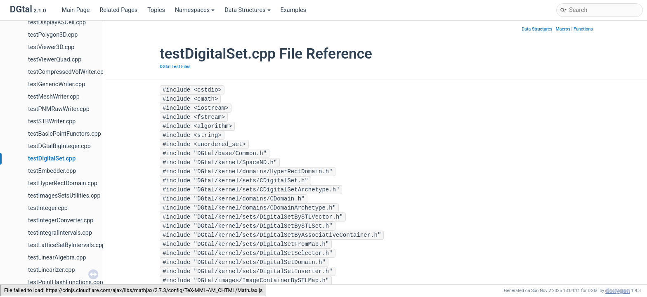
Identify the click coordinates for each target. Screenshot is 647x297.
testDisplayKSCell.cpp (57, 22)
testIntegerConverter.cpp (60, 220)
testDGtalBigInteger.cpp (59, 146)
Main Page (75, 10)
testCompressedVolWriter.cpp (67, 71)
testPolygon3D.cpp (53, 34)
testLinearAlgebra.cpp (57, 257)
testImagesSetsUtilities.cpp (64, 195)
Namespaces (195, 10)
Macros (562, 29)
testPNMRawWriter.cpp (59, 109)
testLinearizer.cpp (51, 269)
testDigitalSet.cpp (52, 158)
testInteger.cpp (48, 208)
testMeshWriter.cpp (54, 96)
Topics (156, 10)
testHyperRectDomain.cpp (62, 183)
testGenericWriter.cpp (56, 84)
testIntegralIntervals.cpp (60, 232)
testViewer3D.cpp (51, 47)
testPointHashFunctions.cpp (65, 282)
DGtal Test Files (175, 66)
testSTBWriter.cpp (52, 121)
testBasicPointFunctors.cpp (64, 133)
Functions (583, 29)
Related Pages (118, 10)
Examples (293, 10)
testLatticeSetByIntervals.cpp (66, 245)
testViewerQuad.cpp (54, 59)
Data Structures (247, 10)
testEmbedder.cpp (52, 170)
